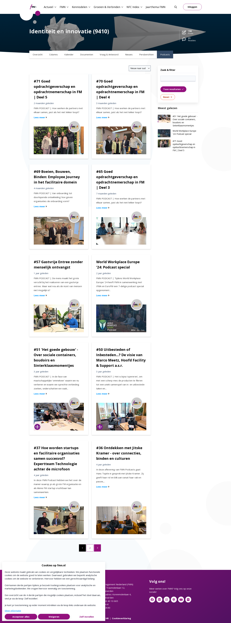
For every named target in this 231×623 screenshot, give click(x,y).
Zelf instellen (86, 616)
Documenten (86, 54)
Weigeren (54, 616)
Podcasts (165, 54)
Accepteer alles (20, 616)
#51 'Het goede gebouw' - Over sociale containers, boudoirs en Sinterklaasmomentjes (185, 121)
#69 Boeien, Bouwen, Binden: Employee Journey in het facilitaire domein (57, 176)
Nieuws (129, 54)
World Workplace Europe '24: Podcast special (184, 132)
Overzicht (38, 54)
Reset (167, 97)
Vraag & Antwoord (109, 54)
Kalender (69, 54)
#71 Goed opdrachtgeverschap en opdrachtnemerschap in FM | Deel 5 (184, 146)
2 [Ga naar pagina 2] (90, 547)
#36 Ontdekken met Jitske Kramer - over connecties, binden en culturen (119, 453)
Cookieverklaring (121, 618)
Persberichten (146, 54)
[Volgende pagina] (97, 548)
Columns (53, 54)
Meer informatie (13, 610)
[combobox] (140, 68)
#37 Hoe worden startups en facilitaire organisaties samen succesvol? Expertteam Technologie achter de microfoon (57, 458)
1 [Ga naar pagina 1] (82, 547)
